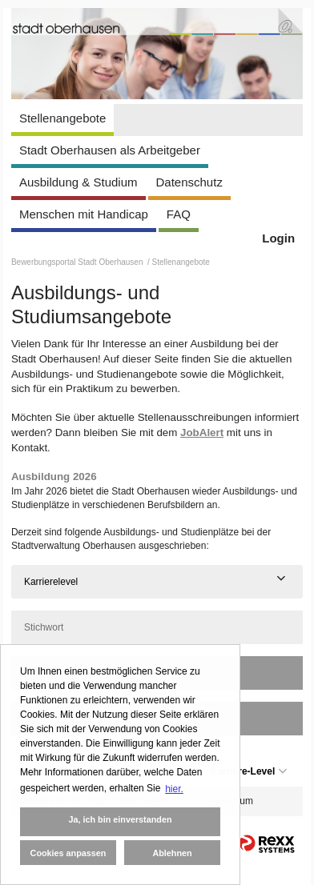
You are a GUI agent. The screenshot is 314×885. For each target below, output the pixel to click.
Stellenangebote (62, 118)
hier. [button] (174, 789)
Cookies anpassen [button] (68, 853)
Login (278, 238)
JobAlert (201, 432)
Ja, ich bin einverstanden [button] (119, 819)
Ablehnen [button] (171, 853)
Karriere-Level (249, 771)
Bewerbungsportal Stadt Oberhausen (78, 262)
